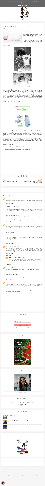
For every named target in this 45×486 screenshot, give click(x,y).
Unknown (8, 225)
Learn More (20, 5)
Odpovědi (9, 255)
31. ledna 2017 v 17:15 (20, 257)
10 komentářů (23, 184)
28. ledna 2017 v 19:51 (13, 199)
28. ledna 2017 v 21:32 (14, 215)
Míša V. (7, 199)
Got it (26, 5)
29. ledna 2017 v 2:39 (14, 225)
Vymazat (12, 203)
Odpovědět (8, 203)
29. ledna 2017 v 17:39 (14, 235)
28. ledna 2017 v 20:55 (14, 206)
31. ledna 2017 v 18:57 (14, 274)
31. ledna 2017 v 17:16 (17, 267)
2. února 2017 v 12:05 (14, 283)
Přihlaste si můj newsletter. (22, 325)
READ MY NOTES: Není (11, 415)
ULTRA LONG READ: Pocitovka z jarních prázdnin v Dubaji (18, 426)
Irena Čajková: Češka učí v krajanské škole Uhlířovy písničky (18, 420)
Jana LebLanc (12, 257)
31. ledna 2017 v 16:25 (14, 246)
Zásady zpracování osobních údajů (22, 327)
